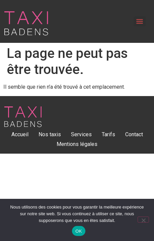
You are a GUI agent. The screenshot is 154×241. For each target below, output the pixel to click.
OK (78, 231)
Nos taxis (49, 134)
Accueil (19, 134)
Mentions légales (77, 144)
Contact (134, 134)
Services (81, 134)
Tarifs (108, 134)
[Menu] (140, 21)
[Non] (143, 220)
